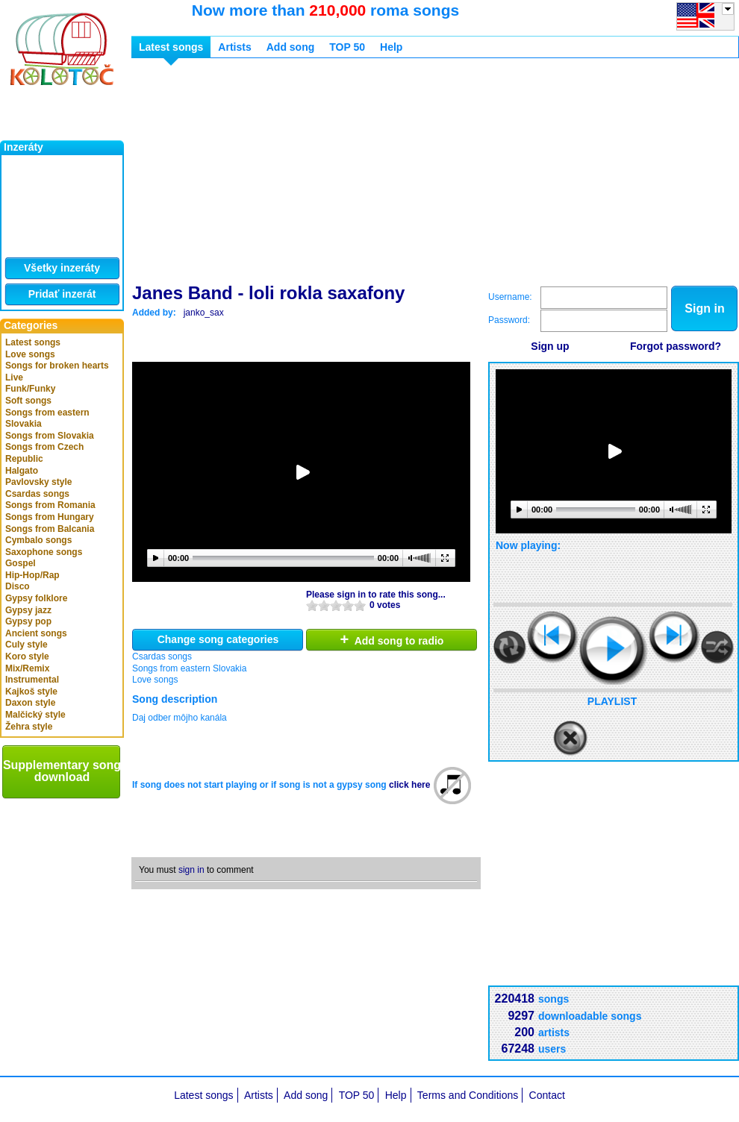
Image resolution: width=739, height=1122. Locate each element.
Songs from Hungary (49, 517)
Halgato (21, 471)
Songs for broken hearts (57, 365)
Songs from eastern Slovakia (47, 418)
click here (409, 785)
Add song (290, 47)
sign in (191, 870)
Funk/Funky (30, 388)
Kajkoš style (31, 691)
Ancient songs (36, 633)
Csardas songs (37, 494)
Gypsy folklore (36, 598)
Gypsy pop (28, 621)
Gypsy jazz (28, 610)
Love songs (30, 354)
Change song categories (218, 639)
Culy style (26, 644)
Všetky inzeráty (62, 268)
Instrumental (32, 679)
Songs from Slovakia (49, 435)
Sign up (550, 346)
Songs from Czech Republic (44, 453)
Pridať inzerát (62, 294)
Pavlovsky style (38, 482)
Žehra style (28, 726)
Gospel (20, 563)
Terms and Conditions (467, 1095)
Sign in (704, 308)
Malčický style (35, 714)
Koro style (27, 656)
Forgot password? (675, 346)
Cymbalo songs (38, 540)
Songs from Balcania (49, 529)
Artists (234, 47)
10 (360, 605)
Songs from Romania (50, 505)
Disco (17, 586)
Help (391, 47)
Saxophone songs (43, 552)
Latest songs (32, 342)
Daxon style (30, 703)
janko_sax (204, 312)
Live (14, 377)
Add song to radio (392, 639)
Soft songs (28, 400)
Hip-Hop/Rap (32, 575)
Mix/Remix (27, 668)
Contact (547, 1095)
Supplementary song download (62, 771)
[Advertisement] (337, 173)
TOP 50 (347, 47)
